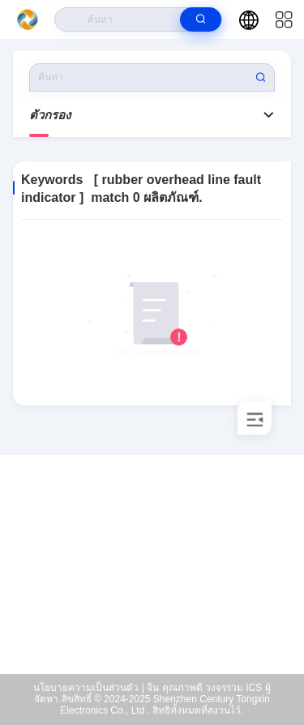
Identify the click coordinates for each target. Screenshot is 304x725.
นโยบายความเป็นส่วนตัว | (88, 687)
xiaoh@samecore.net (162, 600)
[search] (200, 19)
